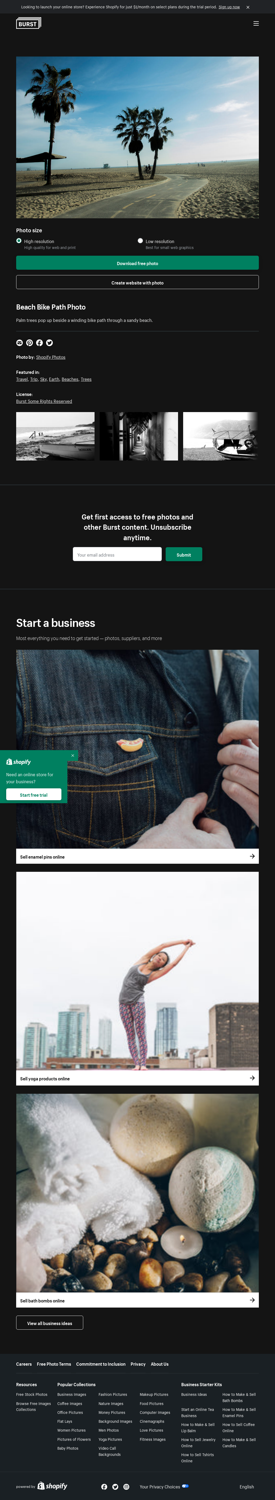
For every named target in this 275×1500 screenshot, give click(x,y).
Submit (184, 554)
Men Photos (109, 1430)
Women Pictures (71, 1430)
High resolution (39, 241)
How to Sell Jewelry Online (198, 1442)
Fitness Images (153, 1439)
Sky (43, 378)
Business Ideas (194, 1394)
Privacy (138, 1363)
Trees (86, 378)
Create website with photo (137, 282)
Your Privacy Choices (164, 1486)
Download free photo (137, 262)
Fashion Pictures (113, 1394)
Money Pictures (112, 1412)
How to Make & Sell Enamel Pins (239, 1412)
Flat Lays (64, 1421)
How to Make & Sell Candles (239, 1442)
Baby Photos (67, 1448)
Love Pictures (151, 1430)
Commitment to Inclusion (101, 1363)
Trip (34, 378)
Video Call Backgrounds (110, 1451)
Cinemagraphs (152, 1421)
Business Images (71, 1394)
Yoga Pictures (110, 1439)
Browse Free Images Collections (33, 1406)
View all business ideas (49, 1322)
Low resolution (160, 241)
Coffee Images (69, 1403)
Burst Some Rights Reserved (44, 400)
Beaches (70, 378)
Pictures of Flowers (74, 1439)
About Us (160, 1363)
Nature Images (111, 1403)
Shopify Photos (50, 356)
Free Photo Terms (54, 1363)
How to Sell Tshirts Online (197, 1457)
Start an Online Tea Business (197, 1412)
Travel (22, 378)
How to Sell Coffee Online (238, 1427)
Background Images (115, 1421)
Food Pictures (151, 1403)
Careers (24, 1363)
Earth (54, 378)
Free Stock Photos (31, 1394)
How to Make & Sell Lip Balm (198, 1427)
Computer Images (155, 1412)
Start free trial (33, 794)
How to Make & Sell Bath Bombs (239, 1397)
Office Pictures (70, 1412)
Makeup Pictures (154, 1394)
